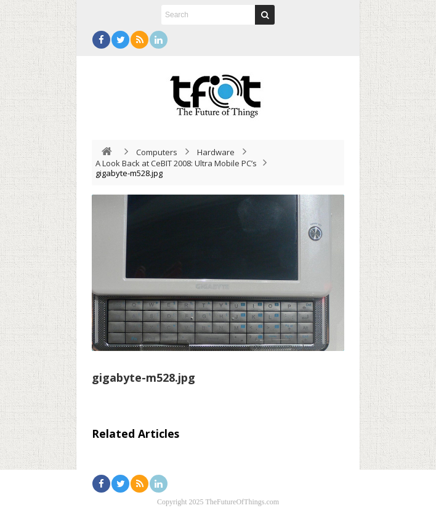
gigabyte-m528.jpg (143, 377)
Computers (156, 152)
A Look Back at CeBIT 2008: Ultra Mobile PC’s (176, 163)
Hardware (216, 152)
